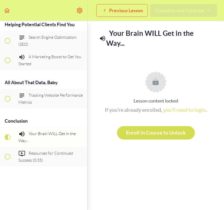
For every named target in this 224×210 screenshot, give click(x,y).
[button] (7, 10)
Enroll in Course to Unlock (156, 133)
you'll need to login (184, 110)
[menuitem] (80, 10)
